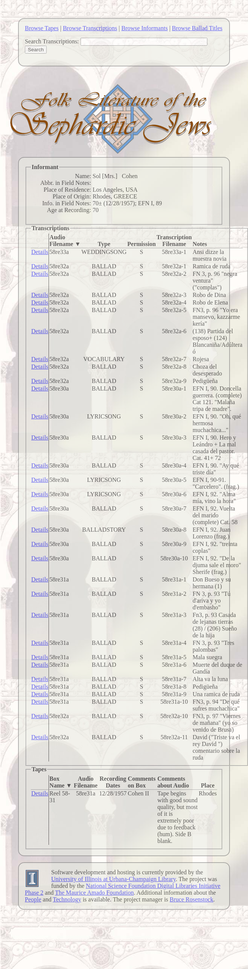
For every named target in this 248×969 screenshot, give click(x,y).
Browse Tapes (42, 28)
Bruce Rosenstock (191, 899)
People (33, 899)
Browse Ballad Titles (197, 28)
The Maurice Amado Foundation (94, 892)
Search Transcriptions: (52, 41)
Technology (67, 899)
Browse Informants (145, 28)
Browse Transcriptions (90, 28)
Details (39, 252)
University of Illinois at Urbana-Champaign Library (113, 879)
